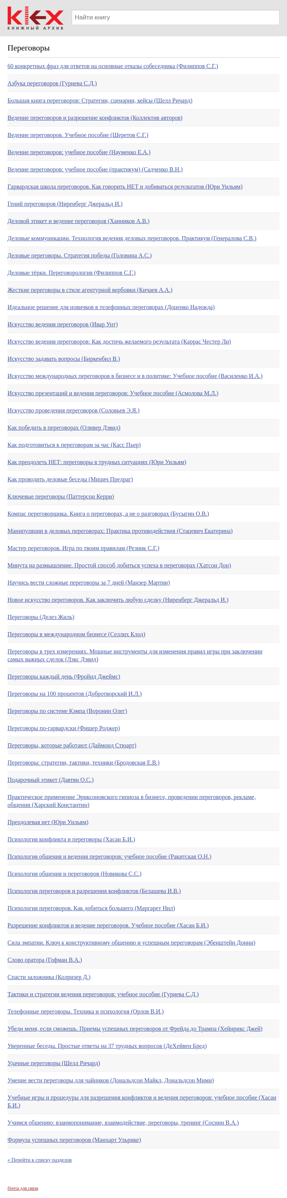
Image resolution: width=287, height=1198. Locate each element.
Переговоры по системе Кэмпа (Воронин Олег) (67, 711)
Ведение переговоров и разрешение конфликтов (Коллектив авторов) (94, 118)
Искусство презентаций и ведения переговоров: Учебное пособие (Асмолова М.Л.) (112, 393)
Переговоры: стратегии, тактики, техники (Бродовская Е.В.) (83, 762)
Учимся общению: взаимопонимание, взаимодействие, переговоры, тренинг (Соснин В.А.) (123, 1122)
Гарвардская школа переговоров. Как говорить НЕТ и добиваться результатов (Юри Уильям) (125, 186)
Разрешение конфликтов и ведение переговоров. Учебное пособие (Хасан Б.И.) (108, 925)
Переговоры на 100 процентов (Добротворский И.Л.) (74, 694)
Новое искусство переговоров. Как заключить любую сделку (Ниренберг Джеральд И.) (117, 600)
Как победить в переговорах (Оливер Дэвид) (63, 427)
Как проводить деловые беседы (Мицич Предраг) (70, 479)
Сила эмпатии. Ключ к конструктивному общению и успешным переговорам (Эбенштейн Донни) (131, 942)
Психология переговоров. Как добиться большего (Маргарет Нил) (91, 908)
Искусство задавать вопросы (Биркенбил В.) (63, 359)
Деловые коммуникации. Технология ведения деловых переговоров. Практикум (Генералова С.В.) (131, 238)
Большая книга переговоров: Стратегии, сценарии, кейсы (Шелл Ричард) (99, 100)
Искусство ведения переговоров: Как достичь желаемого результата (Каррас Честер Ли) (119, 341)
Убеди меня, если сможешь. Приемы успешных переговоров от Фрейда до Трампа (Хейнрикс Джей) (134, 1028)
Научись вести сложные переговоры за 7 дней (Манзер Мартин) (88, 582)
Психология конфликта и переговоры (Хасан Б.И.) (71, 839)
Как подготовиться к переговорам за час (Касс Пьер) (74, 445)
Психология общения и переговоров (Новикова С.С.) (74, 874)
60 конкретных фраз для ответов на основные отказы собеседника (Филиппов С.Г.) (112, 66)
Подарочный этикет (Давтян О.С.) (50, 780)
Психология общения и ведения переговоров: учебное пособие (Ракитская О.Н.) (109, 856)
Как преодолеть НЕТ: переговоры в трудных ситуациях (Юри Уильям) (96, 462)
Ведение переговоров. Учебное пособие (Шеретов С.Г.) (77, 135)
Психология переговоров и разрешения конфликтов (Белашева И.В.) (94, 891)
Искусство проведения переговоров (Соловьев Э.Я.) (73, 410)
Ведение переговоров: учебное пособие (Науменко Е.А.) (79, 152)
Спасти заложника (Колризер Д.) (48, 977)
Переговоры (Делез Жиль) (40, 617)
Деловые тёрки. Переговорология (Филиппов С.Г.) (71, 272)
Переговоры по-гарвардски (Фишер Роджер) (63, 728)
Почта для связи (22, 1188)
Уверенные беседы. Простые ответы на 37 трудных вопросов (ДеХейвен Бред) (107, 1046)
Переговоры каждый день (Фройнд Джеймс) (63, 676)
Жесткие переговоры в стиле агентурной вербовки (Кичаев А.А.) (89, 290)
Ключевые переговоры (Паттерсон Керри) (60, 496)
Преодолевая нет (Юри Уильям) (48, 822)
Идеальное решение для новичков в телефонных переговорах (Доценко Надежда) (111, 307)
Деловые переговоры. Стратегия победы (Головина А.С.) (79, 255)
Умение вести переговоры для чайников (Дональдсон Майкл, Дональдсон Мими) (110, 1080)
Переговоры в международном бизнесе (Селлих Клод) (76, 634)
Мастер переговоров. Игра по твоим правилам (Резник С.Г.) (83, 548)
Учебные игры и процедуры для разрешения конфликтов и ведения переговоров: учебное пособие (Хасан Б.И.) (141, 1101)
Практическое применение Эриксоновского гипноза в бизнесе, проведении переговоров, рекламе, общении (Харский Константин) (131, 801)
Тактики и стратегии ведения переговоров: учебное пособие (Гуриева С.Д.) (103, 994)
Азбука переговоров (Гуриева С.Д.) (52, 83)
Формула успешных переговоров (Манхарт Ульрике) (74, 1140)
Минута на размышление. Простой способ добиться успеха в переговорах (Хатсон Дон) (119, 565)
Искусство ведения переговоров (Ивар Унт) (62, 324)
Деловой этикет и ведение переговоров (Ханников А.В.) (78, 221)
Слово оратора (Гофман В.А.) (44, 960)
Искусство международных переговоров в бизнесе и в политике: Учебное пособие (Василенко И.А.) (135, 376)
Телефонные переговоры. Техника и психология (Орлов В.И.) (85, 1011)
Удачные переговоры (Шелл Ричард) (53, 1063)
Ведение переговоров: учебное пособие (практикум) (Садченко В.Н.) (95, 169)
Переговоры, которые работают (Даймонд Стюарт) (71, 745)
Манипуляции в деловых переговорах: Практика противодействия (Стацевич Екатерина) (120, 531)
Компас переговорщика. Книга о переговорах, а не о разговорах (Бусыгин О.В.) (108, 513)
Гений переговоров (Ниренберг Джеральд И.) (65, 204)
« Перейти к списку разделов (39, 1160)
